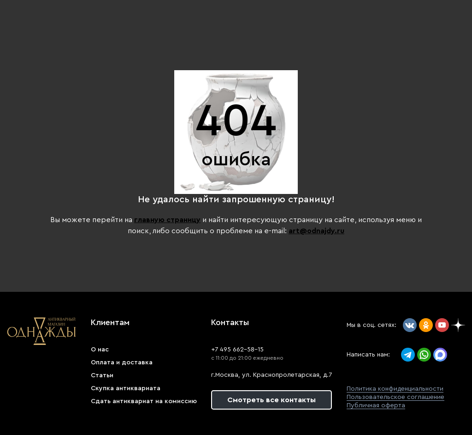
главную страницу (167, 220)
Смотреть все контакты (271, 400)
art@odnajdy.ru (316, 231)
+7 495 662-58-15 (237, 349)
